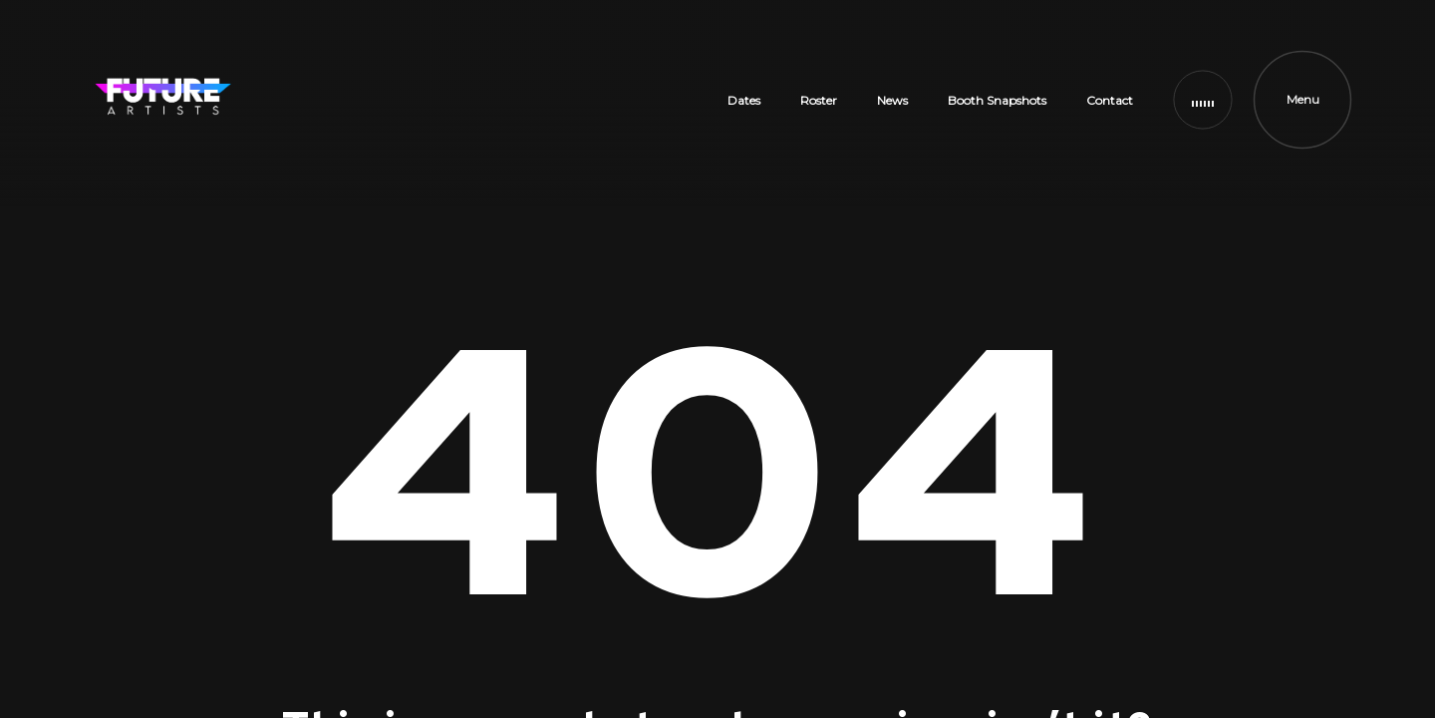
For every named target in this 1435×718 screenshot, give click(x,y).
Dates (743, 100)
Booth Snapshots (997, 100)
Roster (818, 100)
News (892, 100)
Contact (1109, 100)
